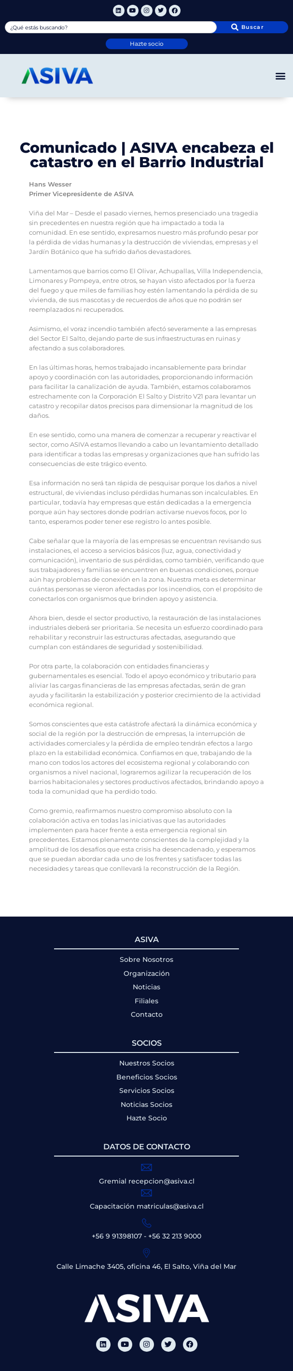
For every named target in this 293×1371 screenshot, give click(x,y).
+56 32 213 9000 (174, 1236)
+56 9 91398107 (117, 1236)
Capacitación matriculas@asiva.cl (147, 1206)
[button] (280, 76)
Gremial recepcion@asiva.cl (147, 1181)
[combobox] (111, 27)
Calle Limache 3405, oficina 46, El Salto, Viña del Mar (146, 1266)
